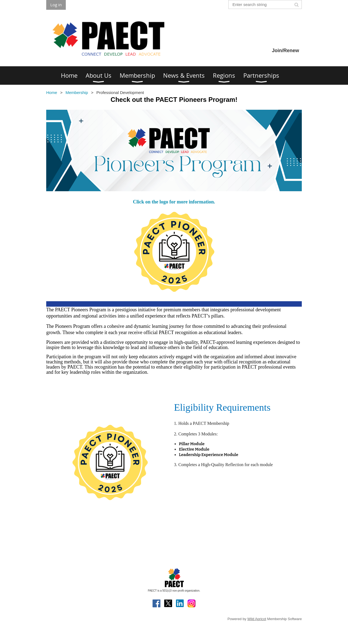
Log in (56, 4)
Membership (77, 92)
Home (51, 92)
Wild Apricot (256, 619)
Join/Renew (285, 50)
